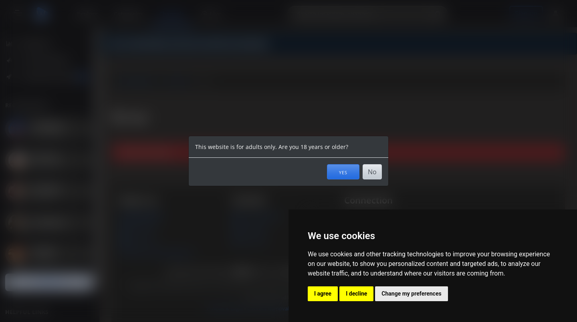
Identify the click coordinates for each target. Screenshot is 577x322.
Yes (343, 171)
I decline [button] (356, 293)
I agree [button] (322, 293)
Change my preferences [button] (411, 293)
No (372, 171)
